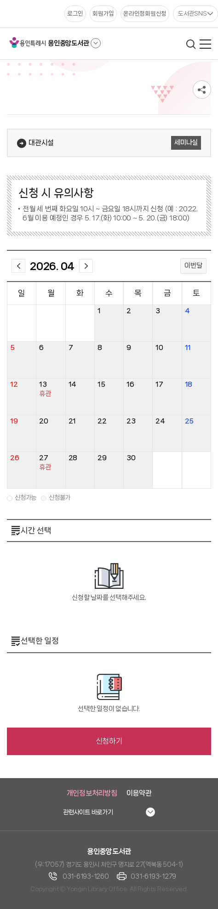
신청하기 (109, 741)
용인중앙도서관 (68, 43)
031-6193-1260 (86, 876)
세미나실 (186, 142)
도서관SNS (192, 13)
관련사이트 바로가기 (88, 812)
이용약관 (139, 793)
